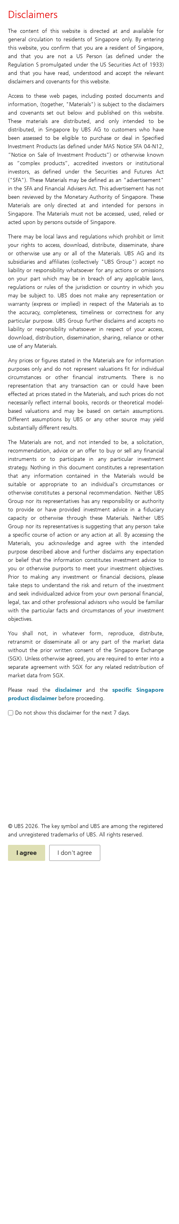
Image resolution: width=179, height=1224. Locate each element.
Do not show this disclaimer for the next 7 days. (69, 712)
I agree (26, 852)
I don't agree (75, 852)
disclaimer (68, 690)
